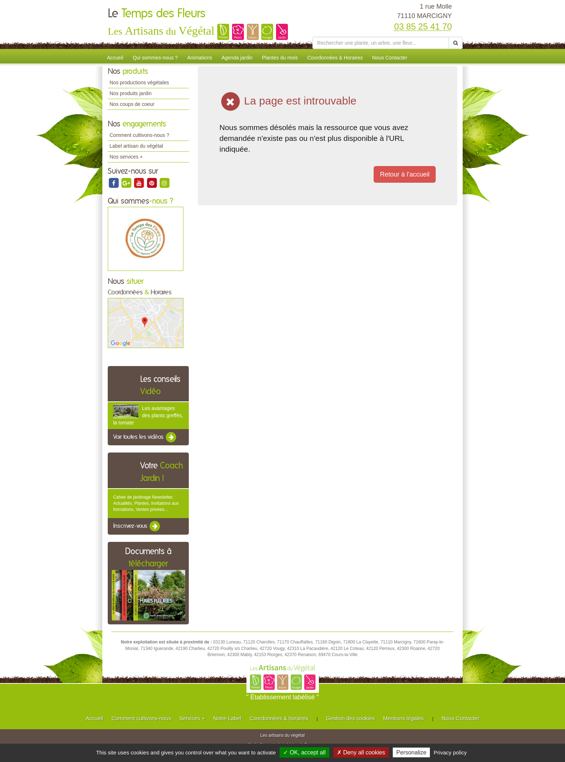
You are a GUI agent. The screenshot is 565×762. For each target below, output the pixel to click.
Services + (192, 718)
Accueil (115, 58)
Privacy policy (450, 752)
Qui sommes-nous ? (155, 58)
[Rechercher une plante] (380, 43)
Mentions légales (403, 718)
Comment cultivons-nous (141, 718)
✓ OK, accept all (304, 752)
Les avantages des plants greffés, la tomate (148, 415)
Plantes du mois (280, 58)
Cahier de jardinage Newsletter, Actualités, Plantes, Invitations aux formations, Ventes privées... (146, 503)
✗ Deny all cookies (361, 752)
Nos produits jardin (131, 93)
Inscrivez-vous (137, 526)
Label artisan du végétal (136, 146)
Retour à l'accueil (405, 174)
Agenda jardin (237, 58)
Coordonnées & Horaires (335, 58)
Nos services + (126, 157)
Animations (199, 58)
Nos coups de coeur (132, 104)
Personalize (411, 752)
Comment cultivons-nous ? (139, 135)
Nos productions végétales (139, 82)
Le (156, 14)
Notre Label (227, 718)
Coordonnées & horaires (279, 718)
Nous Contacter (389, 58)
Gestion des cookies (350, 718)
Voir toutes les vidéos (145, 437)
